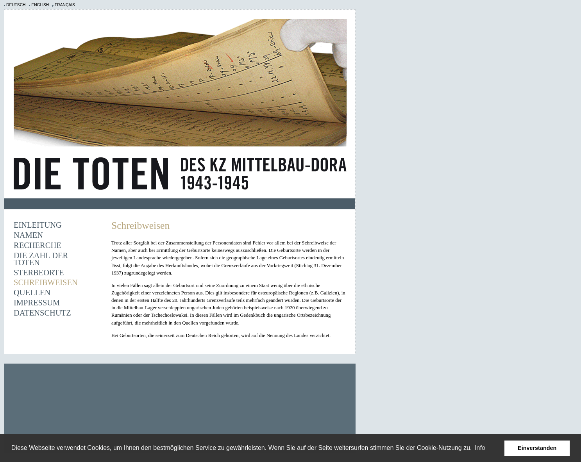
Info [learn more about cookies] (480, 447)
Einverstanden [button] (537, 448)
